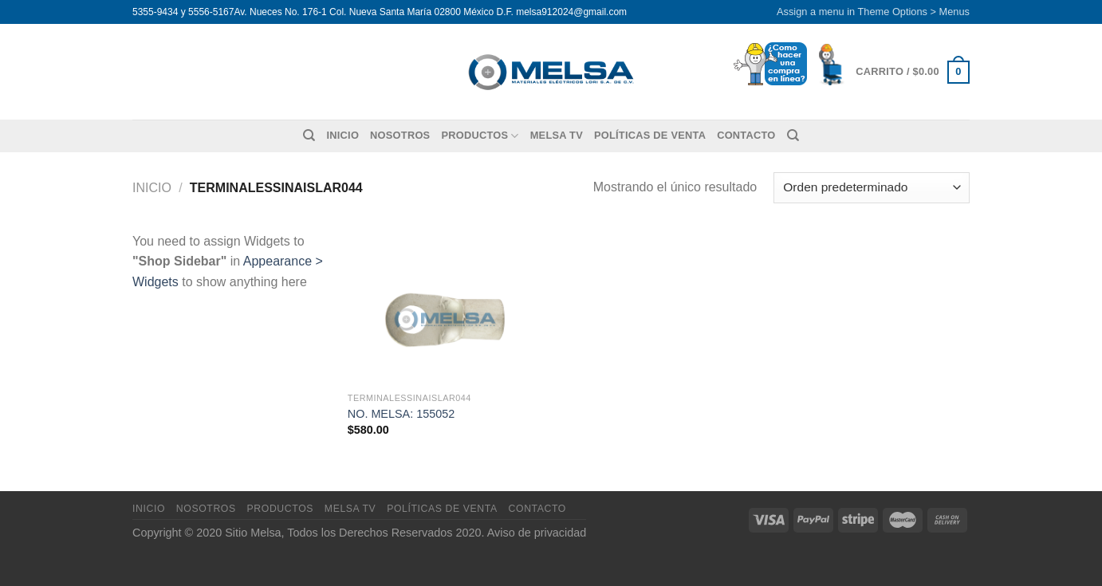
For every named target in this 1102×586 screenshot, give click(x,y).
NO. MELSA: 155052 (401, 413)
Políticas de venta (650, 135)
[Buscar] (309, 135)
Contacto (746, 135)
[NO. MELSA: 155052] (446, 307)
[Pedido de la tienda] (871, 187)
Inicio (342, 135)
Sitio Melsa (253, 532)
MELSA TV (556, 135)
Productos (479, 136)
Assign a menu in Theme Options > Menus (873, 12)
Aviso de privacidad (537, 532)
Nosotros (400, 135)
